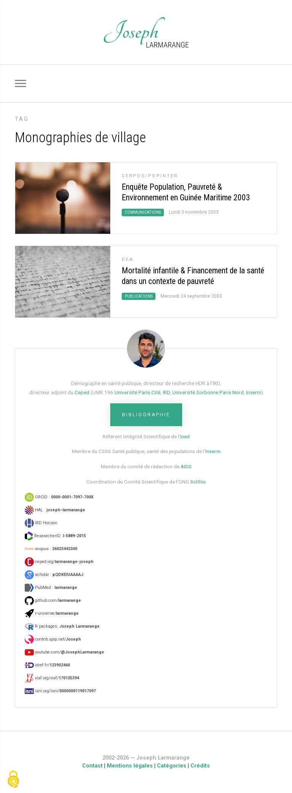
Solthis (198, 482)
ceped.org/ (59, 561)
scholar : (54, 574)
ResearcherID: (55, 535)
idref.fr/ (47, 665)
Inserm (253, 392)
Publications (138, 296)
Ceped (82, 392)
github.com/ (53, 600)
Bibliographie (146, 414)
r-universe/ (52, 613)
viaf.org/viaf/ (52, 678)
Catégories (171, 766)
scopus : (51, 548)
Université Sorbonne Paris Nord (208, 392)
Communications (143, 212)
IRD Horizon (41, 522)
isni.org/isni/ (60, 690)
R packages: (62, 626)
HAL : (55, 510)
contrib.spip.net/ (53, 639)
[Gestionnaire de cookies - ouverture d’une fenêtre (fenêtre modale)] (13, 780)
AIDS (186, 466)
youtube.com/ (64, 652)
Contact (92, 766)
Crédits (200, 766)
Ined (185, 436)
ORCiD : (59, 497)
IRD (166, 392)
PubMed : (51, 587)
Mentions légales (130, 766)
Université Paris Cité (137, 392)
